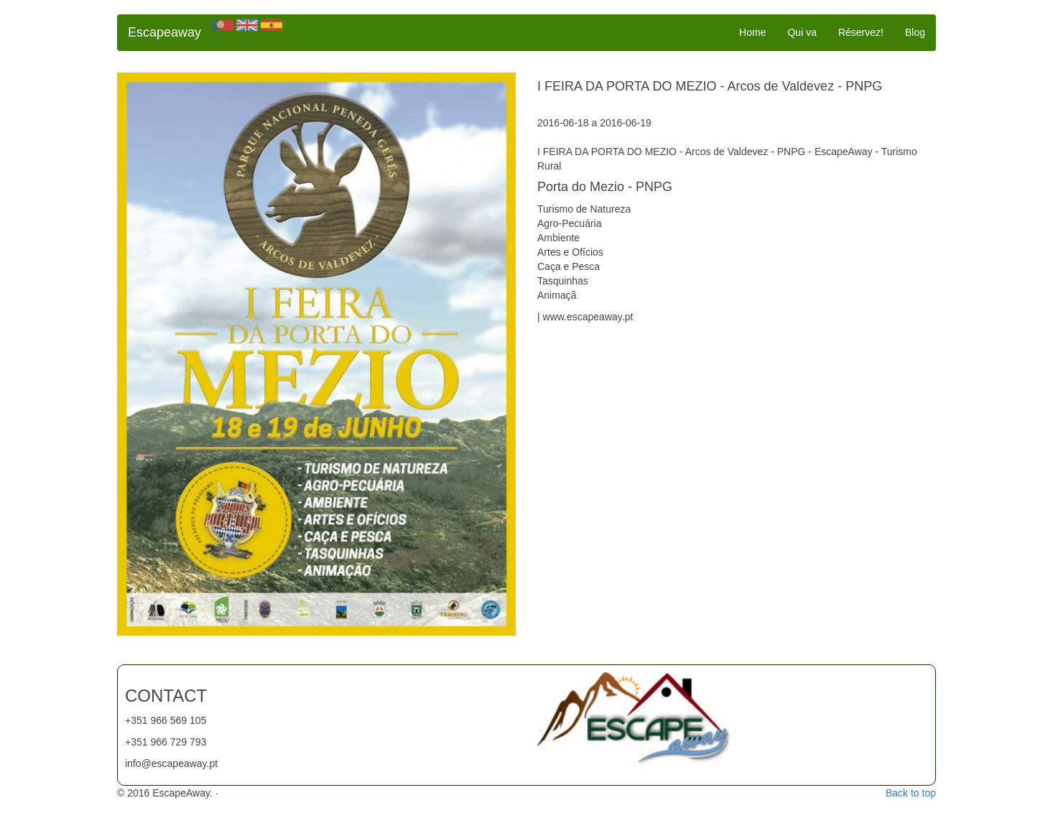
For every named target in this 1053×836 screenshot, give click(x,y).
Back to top (911, 793)
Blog (915, 32)
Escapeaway (164, 32)
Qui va (801, 32)
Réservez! (860, 32)
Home (752, 32)
